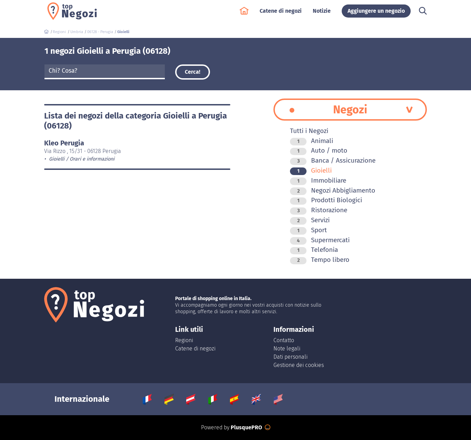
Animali (311, 141)
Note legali (286, 348)
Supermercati (320, 240)
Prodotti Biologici (326, 200)
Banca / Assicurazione (332, 160)
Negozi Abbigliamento (332, 190)
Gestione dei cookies (298, 365)
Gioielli (311, 170)
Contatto (283, 340)
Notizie (322, 14)
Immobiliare (318, 180)
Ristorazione (318, 210)
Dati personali (290, 357)
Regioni (184, 340)
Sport (308, 230)
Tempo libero (319, 260)
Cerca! (192, 72)
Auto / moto (318, 150)
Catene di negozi (281, 14)
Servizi (310, 220)
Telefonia (314, 250)
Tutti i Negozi (309, 131)
